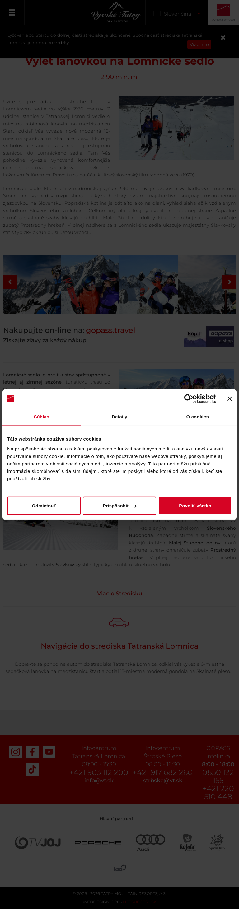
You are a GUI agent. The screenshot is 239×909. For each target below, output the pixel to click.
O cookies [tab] (197, 416)
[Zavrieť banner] (229, 399)
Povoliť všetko (195, 505)
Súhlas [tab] (41, 416)
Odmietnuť (44, 505)
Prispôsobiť (120, 505)
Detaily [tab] (119, 416)
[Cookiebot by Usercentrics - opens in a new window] (189, 398)
